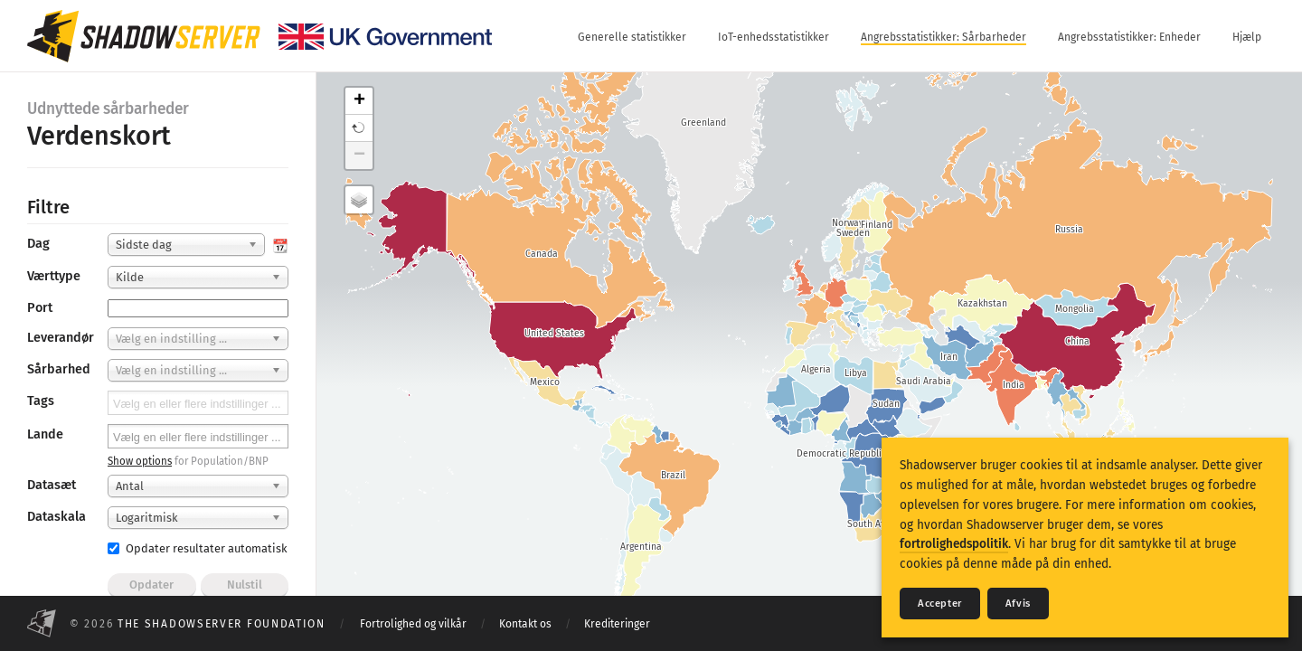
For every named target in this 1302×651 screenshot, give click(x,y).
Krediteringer (617, 624)
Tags (40, 401)
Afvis (1018, 603)
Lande (45, 434)
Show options (140, 461)
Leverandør (60, 337)
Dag (38, 243)
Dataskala (56, 516)
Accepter (940, 603)
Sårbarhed (58, 369)
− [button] (359, 155)
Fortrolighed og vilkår (413, 624)
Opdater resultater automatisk (198, 548)
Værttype (53, 276)
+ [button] (359, 101)
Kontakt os (525, 624)
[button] (359, 128)
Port (39, 308)
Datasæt (51, 485)
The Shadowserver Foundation (222, 624)
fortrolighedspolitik (954, 544)
